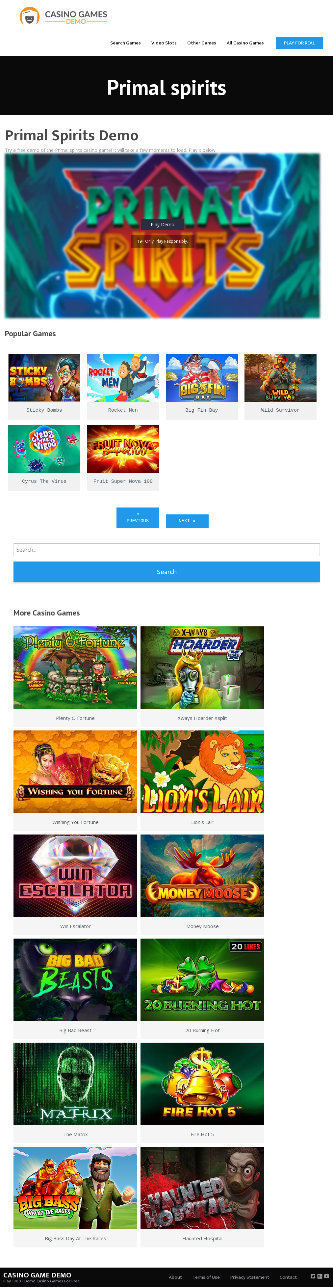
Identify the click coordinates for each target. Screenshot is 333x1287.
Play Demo (162, 224)
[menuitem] (125, 42)
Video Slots (164, 43)
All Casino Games (245, 43)
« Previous (138, 517)
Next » (187, 521)
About (175, 1277)
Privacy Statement (249, 1277)
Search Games (125, 43)
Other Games (201, 43)
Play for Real (299, 43)
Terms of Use (206, 1277)
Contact (288, 1277)
